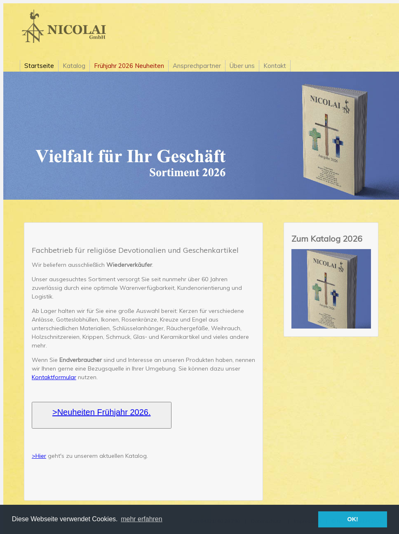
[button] (101, 415)
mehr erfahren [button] (141, 518)
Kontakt (274, 66)
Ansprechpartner (197, 66)
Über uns (242, 66)
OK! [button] (352, 519)
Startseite (39, 66)
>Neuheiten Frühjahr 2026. (101, 412)
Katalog (74, 66)
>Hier (39, 455)
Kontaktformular (54, 377)
